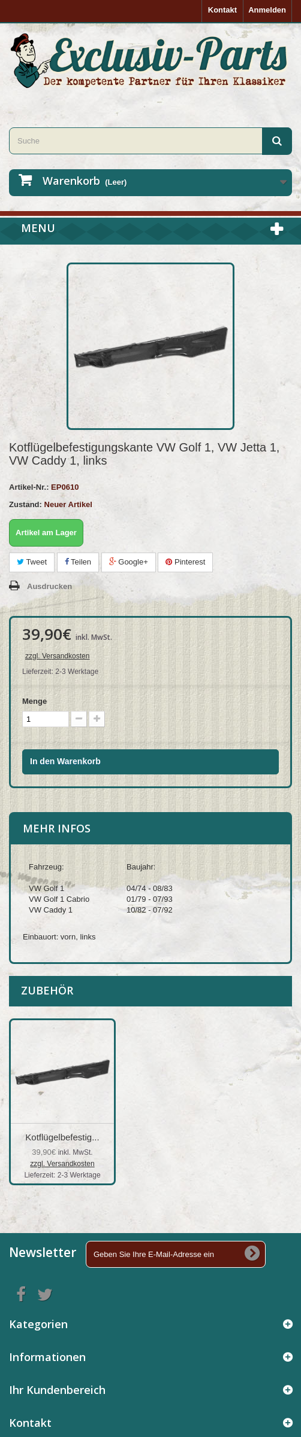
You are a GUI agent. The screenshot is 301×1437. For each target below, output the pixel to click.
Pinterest (185, 561)
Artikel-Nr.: (29, 487)
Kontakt (222, 9)
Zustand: (25, 504)
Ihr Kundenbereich (57, 1390)
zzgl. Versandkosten (57, 656)
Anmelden (267, 9)
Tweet (32, 561)
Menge (34, 701)
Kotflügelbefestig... (62, 1137)
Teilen (78, 561)
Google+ (128, 561)
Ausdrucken (49, 586)
